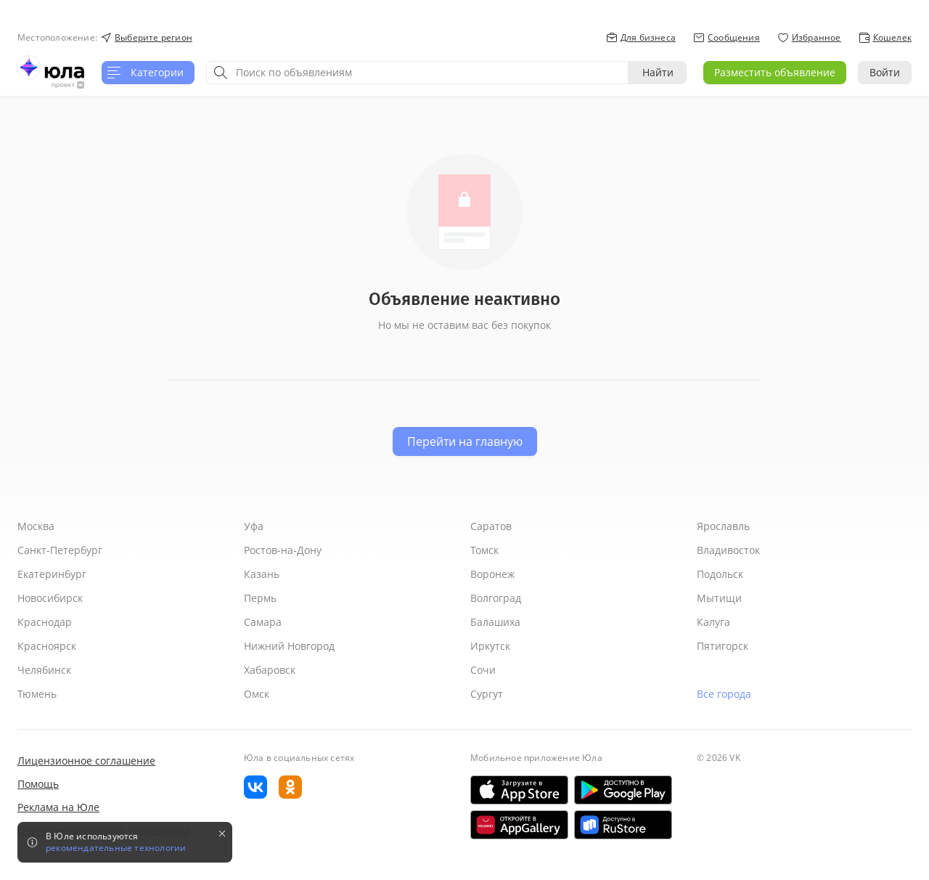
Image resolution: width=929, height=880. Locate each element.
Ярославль (723, 526)
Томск (484, 550)
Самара (263, 622)
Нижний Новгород (289, 646)
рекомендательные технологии (116, 848)
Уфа (253, 526)
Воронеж (492, 574)
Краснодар (44, 622)
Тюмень (37, 694)
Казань (261, 574)
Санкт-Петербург (59, 550)
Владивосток (728, 550)
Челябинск (44, 670)
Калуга (713, 622)
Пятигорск (722, 646)
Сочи (483, 670)
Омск (256, 694)
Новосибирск (50, 598)
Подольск (720, 574)
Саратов (491, 526)
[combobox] (417, 72)
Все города (724, 694)
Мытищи (719, 598)
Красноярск (46, 646)
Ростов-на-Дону (283, 550)
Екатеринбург (51, 574)
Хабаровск (269, 670)
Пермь (260, 598)
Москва (35, 526)
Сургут (486, 694)
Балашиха (495, 622)
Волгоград (495, 598)
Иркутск (490, 646)
